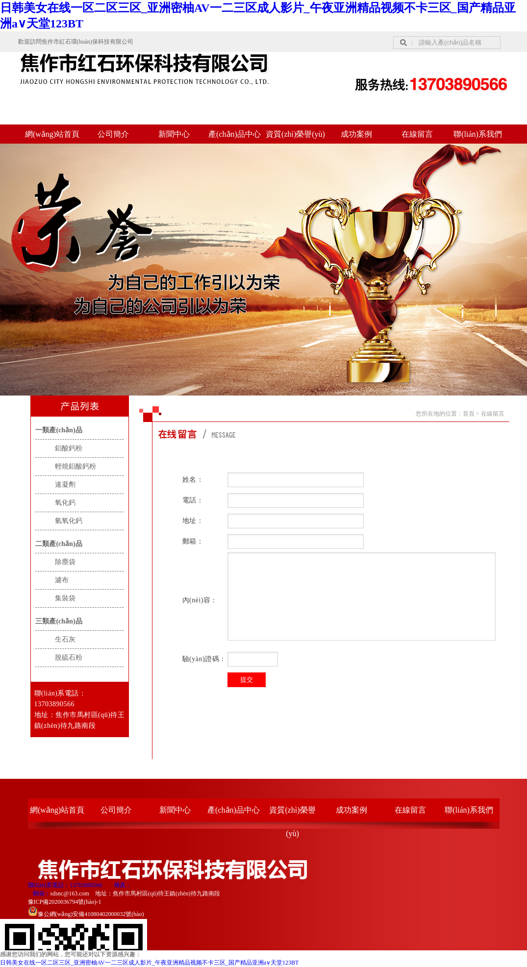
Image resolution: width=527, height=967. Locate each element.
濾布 (62, 580)
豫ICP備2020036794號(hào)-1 (64, 901)
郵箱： (41, 893)
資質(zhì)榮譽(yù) (295, 134)
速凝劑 (65, 484)
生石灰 (65, 639)
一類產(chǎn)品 (58, 430)
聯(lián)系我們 (477, 134)
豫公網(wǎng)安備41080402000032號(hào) (86, 914)
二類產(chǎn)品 (58, 543)
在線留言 (417, 134)
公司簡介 (113, 134)
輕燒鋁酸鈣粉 (75, 466)
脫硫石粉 (68, 657)
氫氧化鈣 (68, 520)
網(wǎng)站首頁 (52, 134)
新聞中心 (174, 134)
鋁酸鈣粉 (68, 448)
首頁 (469, 413)
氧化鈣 (65, 502)
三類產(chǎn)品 (58, 621)
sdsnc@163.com (69, 893)
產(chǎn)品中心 (234, 134)
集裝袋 (65, 598)
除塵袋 (65, 562)
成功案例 (356, 134)
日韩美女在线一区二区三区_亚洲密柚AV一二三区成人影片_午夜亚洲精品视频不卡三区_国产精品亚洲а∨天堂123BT (149, 962)
